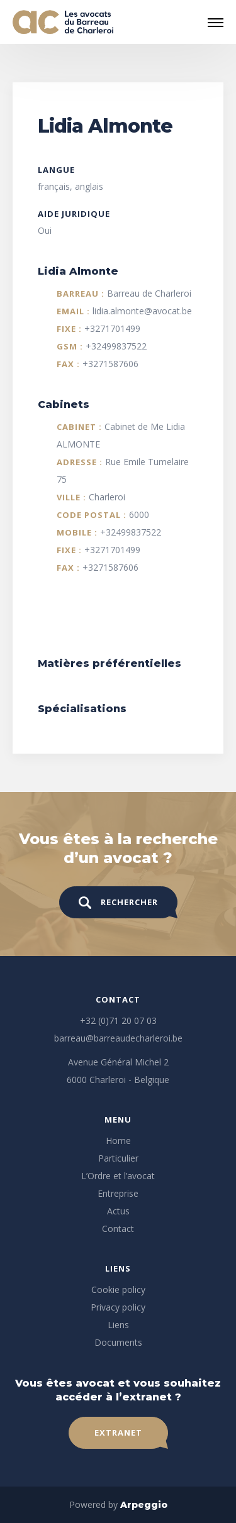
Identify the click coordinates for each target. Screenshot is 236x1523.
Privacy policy (118, 1307)
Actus (118, 1211)
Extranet (118, 1432)
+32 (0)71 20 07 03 (118, 1020)
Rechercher (118, 902)
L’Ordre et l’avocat (118, 1176)
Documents (118, 1342)
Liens (118, 1325)
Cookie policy (118, 1289)
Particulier (118, 1158)
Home (118, 1140)
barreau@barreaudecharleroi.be (118, 1038)
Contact (118, 1228)
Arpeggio (143, 1504)
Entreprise (118, 1193)
